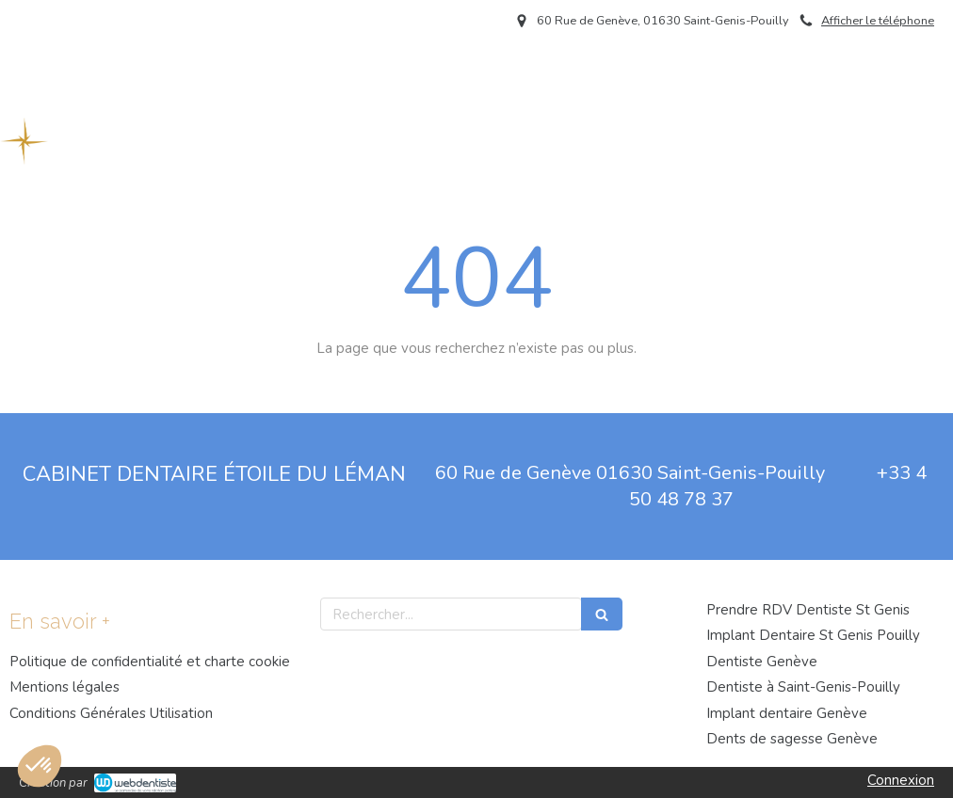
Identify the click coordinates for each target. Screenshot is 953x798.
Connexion (900, 780)
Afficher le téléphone (877, 20)
